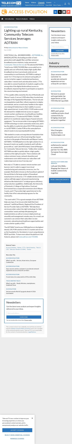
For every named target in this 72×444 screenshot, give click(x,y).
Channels (41, 2)
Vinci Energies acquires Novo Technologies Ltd (58, 132)
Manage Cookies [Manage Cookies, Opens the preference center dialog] (17, 438)
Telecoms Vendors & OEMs (17, 249)
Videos (33, 2)
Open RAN (48, 5)
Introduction (9, 19)
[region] (17, 429)
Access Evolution (10, 27)
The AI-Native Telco (13, 281)
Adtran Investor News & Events (18, 47)
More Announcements (60, 180)
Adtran (19, 247)
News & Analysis (22, 19)
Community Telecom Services (14, 65)
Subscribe (24, 317)
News (27, 2)
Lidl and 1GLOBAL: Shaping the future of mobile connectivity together (59, 169)
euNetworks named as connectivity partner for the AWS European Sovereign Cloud (59, 149)
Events (48, 2)
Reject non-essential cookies (17, 435)
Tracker (29, 249)
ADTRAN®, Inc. (37, 55)
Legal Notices (32, 332)
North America (31, 247)
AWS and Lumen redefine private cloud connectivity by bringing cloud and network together (60, 115)
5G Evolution (11, 289)
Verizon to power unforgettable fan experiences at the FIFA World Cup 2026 (59, 97)
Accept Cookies (17, 430)
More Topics (58, 5)
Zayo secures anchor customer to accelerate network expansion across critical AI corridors (22, 269)
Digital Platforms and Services (34, 5)
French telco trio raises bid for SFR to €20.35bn (21, 277)
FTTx (24, 247)
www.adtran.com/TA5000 (28, 237)
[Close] (32, 418)
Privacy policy (28, 320)
